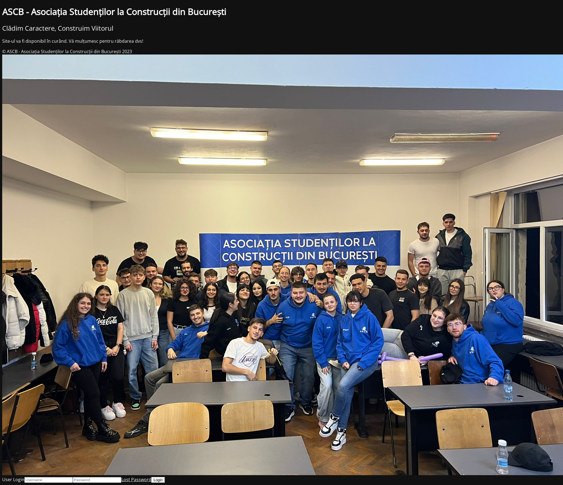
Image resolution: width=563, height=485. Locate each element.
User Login (13, 480)
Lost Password (136, 480)
